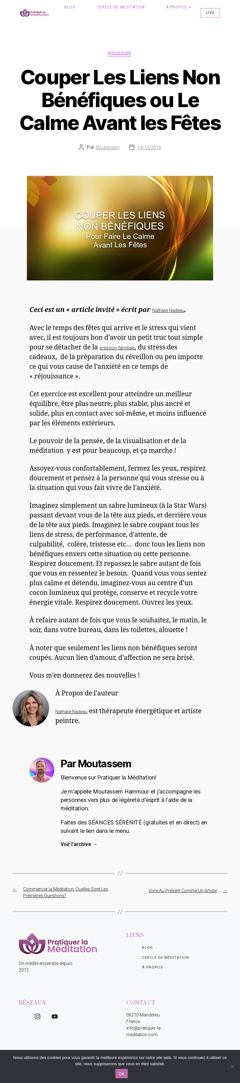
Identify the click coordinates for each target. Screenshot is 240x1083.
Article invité (120, 53)
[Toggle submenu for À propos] (189, 7)
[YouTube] (55, 1017)
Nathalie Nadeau (168, 311)
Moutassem (108, 148)
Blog (69, 7)
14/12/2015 (149, 148)
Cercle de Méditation (121, 7)
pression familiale (117, 348)
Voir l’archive (79, 845)
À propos (176, 7)
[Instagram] (37, 1017)
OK (121, 1073)
